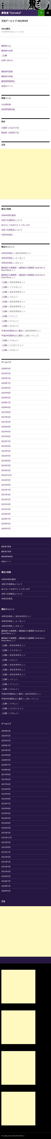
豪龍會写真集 (7, 71)
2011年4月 (6, 504)
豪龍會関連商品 (8, 81)
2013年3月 (6, 451)
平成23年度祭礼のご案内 (12, 330)
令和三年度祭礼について (11, 220)
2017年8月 (6, 412)
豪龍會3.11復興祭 (8, 267)
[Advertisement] (25, 174)
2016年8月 (6, 426)
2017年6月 (6, 417)
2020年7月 (6, 383)
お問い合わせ (7, 60)
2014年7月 (6, 441)
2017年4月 (6, 422)
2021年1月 (6, 378)
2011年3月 (6, 509)
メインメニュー (47, 13)
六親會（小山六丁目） (10, 128)
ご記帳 (4, 55)
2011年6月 (6, 494)
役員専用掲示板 (8, 109)
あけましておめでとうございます (15, 225)
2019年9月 (6, 388)
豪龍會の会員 (7, 50)
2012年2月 (6, 470)
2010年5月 (6, 523)
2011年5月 (6, 499)
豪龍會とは (6, 46)
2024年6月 (6, 368)
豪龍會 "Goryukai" (11, 12)
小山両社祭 (6, 104)
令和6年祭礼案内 (8, 215)
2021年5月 (6, 373)
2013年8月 (6, 446)
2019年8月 (6, 393)
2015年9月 (6, 431)
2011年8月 (6, 485)
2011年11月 (6, 475)
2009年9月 (6, 528)
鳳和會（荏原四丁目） (10, 132)
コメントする (19, 32)
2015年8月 (6, 436)
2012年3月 (6, 465)
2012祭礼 (5, 28)
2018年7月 (6, 402)
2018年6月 (6, 407)
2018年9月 (6, 397)
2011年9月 (6, 480)
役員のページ (7, 86)
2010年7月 (6, 519)
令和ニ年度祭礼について (11, 230)
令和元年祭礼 (7, 234)
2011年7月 (6, 490)
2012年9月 (6, 456)
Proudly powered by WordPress (12, 1136)
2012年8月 (6, 460)
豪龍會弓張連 (7, 76)
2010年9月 (6, 514)
